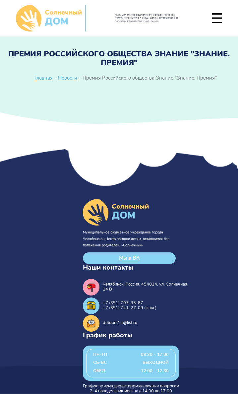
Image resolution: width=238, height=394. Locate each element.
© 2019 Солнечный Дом (119, 387)
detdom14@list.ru (120, 323)
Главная (43, 78)
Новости (67, 78)
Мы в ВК (129, 258)
